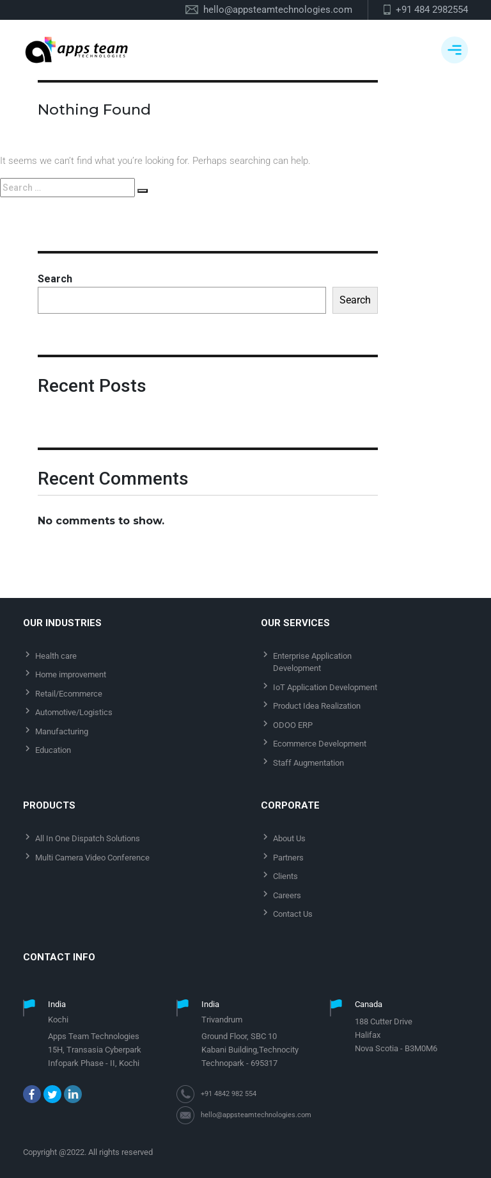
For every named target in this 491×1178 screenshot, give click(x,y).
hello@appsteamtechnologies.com (277, 9)
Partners (288, 857)
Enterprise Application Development (312, 662)
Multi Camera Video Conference (92, 857)
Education (53, 750)
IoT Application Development (325, 687)
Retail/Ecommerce (68, 693)
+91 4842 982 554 (228, 1094)
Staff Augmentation (308, 763)
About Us (289, 838)
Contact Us (293, 914)
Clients (285, 876)
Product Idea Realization (317, 706)
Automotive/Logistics (74, 712)
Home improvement (70, 674)
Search (55, 279)
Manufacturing (61, 731)
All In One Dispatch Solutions (87, 838)
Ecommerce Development (319, 743)
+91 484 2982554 (432, 9)
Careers (287, 895)
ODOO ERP (293, 725)
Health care (56, 656)
